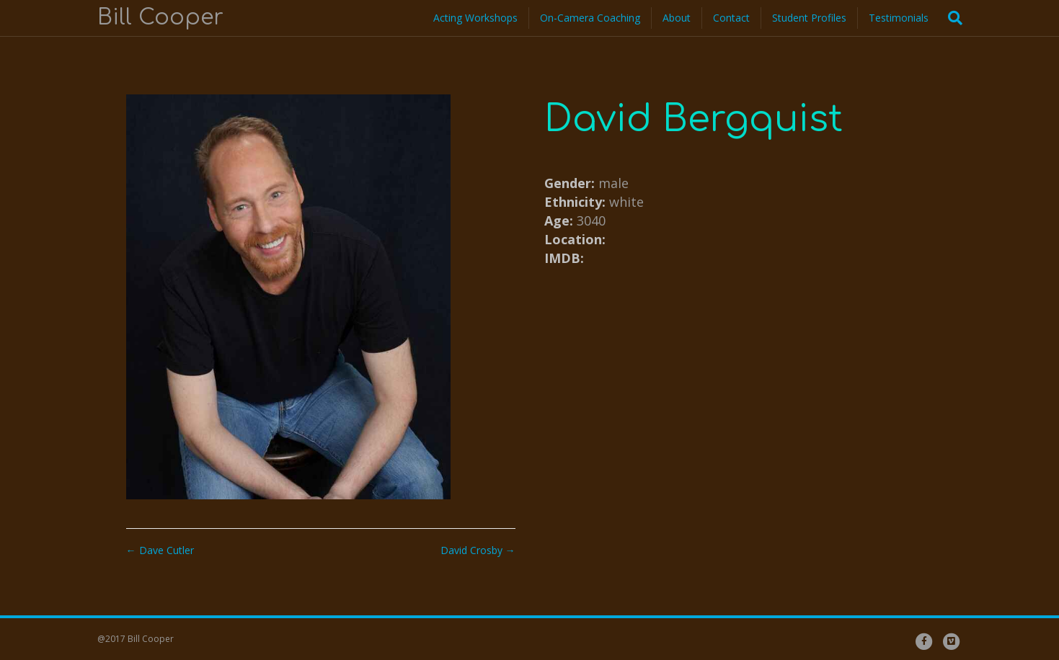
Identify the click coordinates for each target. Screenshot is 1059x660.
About (677, 17)
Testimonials (899, 17)
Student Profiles (809, 17)
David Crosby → (477, 550)
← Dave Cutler (160, 550)
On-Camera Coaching (590, 17)
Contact (731, 17)
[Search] (950, 18)
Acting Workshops (475, 17)
